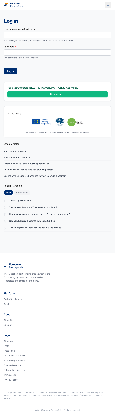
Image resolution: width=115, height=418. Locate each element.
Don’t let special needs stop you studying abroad (29, 169)
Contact (8, 325)
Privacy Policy (11, 379)
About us (8, 341)
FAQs (6, 346)
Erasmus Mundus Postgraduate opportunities (26, 163)
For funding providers (14, 360)
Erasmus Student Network (17, 157)
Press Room (9, 350)
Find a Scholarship (13, 299)
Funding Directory (12, 365)
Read (9, 192)
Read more (57, 94)
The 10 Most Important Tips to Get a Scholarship (33, 207)
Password (10, 46)
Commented (22, 192)
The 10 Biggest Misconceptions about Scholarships (35, 227)
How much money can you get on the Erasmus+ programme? (39, 214)
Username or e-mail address (20, 29)
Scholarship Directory (14, 370)
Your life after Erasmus (15, 151)
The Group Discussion (20, 200)
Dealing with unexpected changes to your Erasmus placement (35, 176)
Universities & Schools (14, 355)
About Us (8, 320)
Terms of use (10, 375)
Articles (7, 304)
